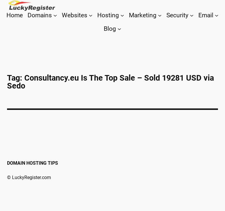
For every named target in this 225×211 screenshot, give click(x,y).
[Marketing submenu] (160, 15)
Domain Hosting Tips (32, 163)
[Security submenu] (192, 15)
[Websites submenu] (91, 15)
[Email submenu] (217, 15)
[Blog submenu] (119, 28)
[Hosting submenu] (122, 15)
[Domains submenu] (55, 15)
